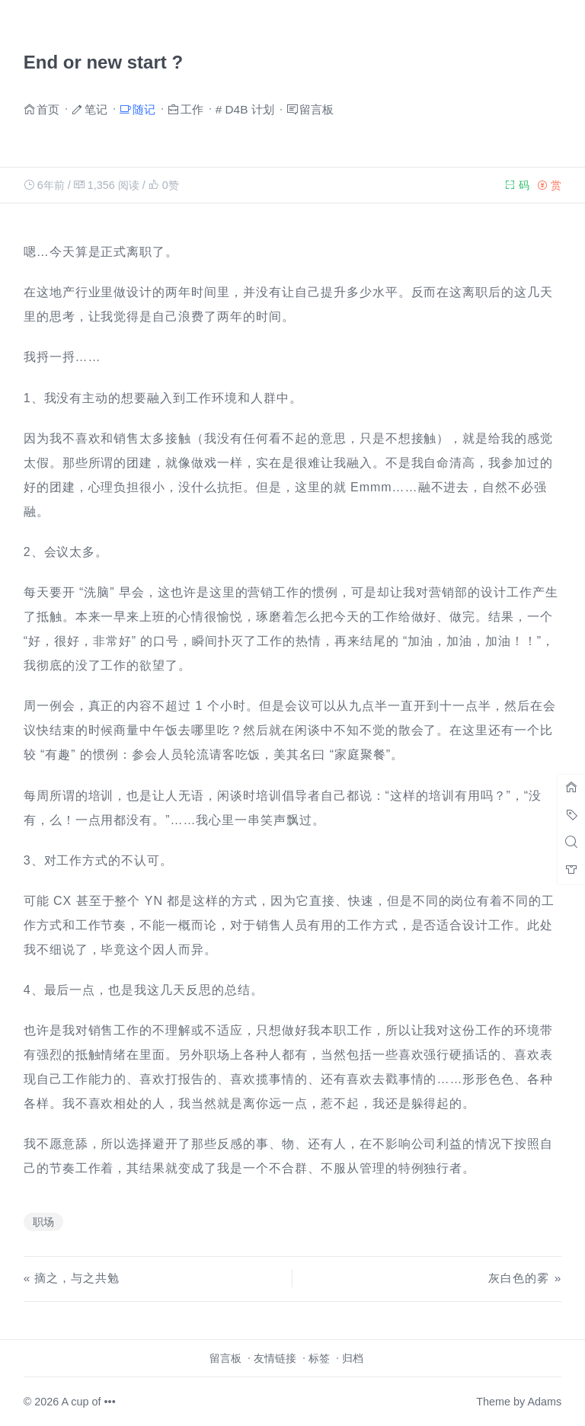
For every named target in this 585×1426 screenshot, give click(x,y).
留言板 (316, 108)
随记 (144, 108)
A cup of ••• (89, 1402)
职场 (43, 1222)
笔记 (96, 108)
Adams (544, 1402)
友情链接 (275, 1358)
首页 (48, 108)
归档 (352, 1358)
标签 (319, 1358)
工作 (192, 108)
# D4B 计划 (245, 109)
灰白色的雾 (518, 1277)
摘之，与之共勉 (77, 1277)
